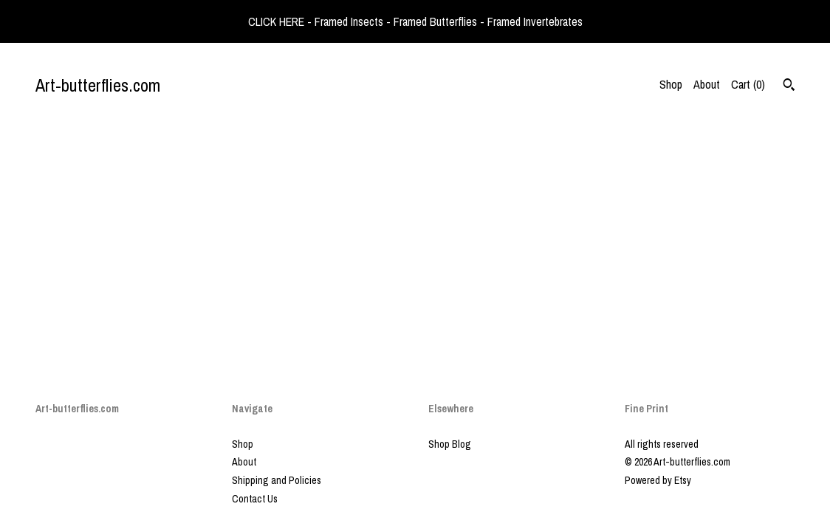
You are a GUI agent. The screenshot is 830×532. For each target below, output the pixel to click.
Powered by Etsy (658, 480)
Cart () (748, 84)
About (706, 84)
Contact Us (255, 498)
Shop (670, 84)
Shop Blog (449, 444)
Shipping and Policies (276, 480)
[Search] (789, 86)
